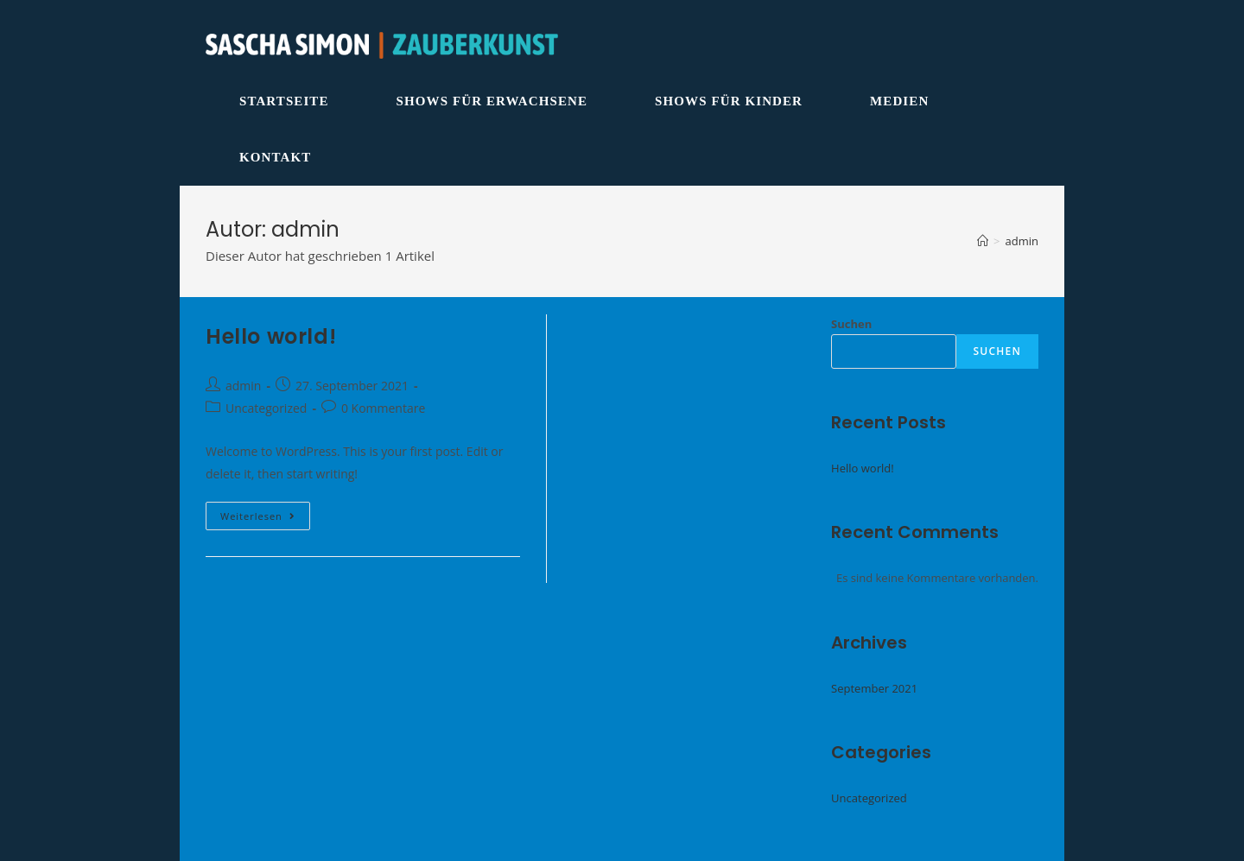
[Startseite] (982, 241)
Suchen (851, 324)
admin (243, 385)
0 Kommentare (383, 408)
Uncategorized (266, 408)
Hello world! (271, 336)
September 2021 (874, 688)
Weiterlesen (265, 519)
